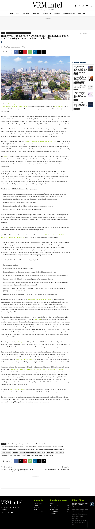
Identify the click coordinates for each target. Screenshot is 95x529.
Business (77, 109)
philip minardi (59, 452)
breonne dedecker (36, 444)
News (3, 33)
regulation (5, 455)
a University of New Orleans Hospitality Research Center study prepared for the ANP (36, 369)
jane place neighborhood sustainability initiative (49, 449)
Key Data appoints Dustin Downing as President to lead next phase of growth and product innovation (80, 69)
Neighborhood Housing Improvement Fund (32, 452)
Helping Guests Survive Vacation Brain (57, 469)
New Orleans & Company (17, 389)
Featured (4, 449)
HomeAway (11, 104)
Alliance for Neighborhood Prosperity (39, 299)
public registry (20, 342)
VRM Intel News (25, 33)
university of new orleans (34, 455)
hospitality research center (26, 449)
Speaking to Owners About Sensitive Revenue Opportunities (80, 504)
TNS (23, 455)
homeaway (12, 449)
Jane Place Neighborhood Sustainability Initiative (40, 141)
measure (17, 119)
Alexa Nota (6, 47)
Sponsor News (79, 83)
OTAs (8, 33)
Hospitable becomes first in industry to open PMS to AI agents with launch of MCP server (80, 95)
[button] (91, 6)
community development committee (12, 446)
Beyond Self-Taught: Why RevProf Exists (80, 86)
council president (30, 446)
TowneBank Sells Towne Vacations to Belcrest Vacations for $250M (80, 105)
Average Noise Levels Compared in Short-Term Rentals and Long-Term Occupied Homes (17, 470)
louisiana (15, 452)
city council (58, 106)
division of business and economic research (50, 446)
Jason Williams (6, 452)
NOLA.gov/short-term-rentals (24, 359)
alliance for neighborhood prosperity (18, 444)
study (5, 156)
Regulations (15, 33)
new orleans (50, 452)
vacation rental (48, 455)
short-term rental (15, 455)
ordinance (38, 319)
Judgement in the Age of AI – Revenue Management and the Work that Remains (80, 79)
